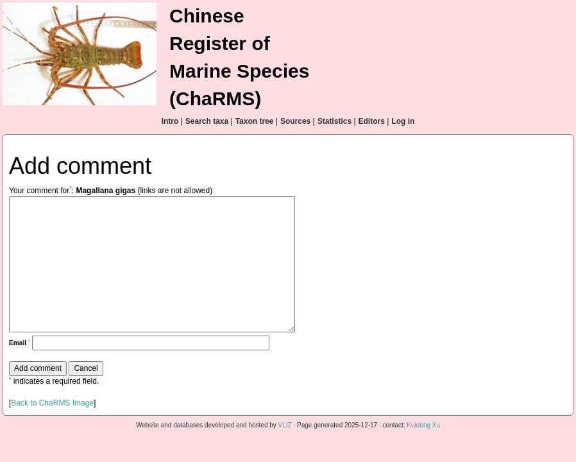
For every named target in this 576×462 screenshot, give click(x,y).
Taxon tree (254, 121)
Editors (372, 121)
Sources (295, 121)
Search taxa (206, 121)
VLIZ (285, 425)
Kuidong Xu (423, 425)
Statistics (335, 121)
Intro (170, 121)
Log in (402, 121)
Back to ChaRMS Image (52, 402)
